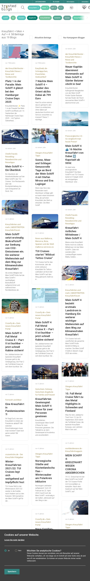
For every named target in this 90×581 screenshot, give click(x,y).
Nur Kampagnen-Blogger (74, 37)
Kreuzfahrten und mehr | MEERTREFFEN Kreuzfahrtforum (14, 227)
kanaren (57, 18)
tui (13, 18)
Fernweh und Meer (13, 400)
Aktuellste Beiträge (42, 37)
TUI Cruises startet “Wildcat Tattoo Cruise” (45, 255)
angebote (32, 18)
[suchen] (23, 7)
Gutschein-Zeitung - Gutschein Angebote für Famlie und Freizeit (45, 392)
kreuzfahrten (45, 18)
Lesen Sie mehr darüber (14, 540)
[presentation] (87, 17)
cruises (21, 18)
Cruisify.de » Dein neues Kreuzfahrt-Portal (43, 315)
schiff (5, 18)
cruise (67, 18)
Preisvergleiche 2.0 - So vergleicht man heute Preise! (74, 139)
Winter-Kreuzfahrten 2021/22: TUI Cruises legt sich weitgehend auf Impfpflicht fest (14, 472)
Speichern (12, 571)
